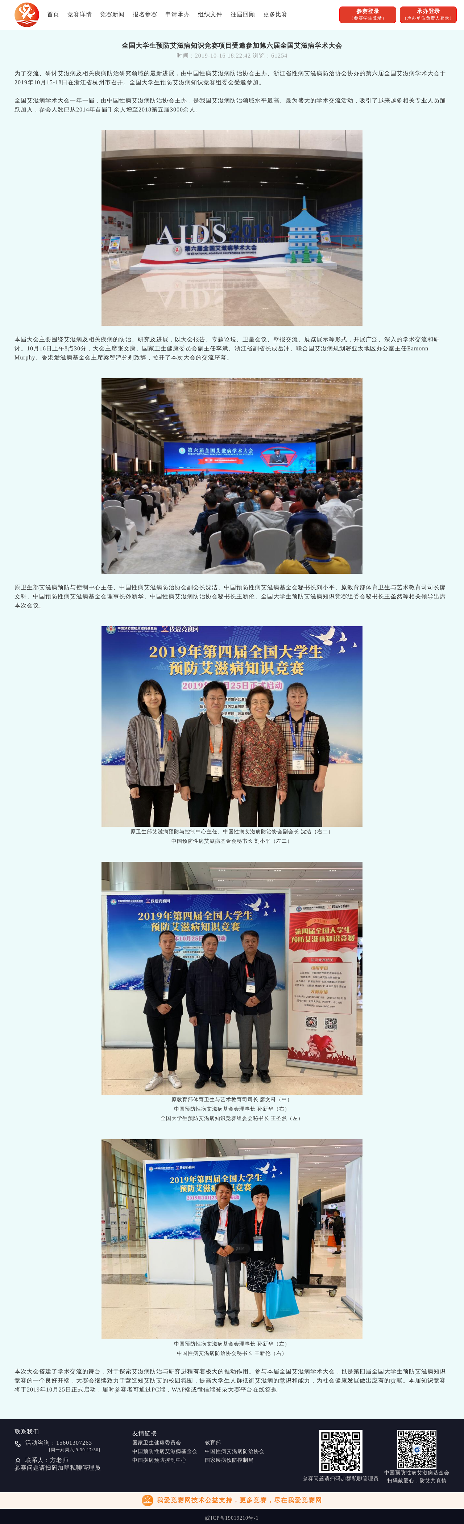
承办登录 (428, 15)
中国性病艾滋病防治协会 (235, 1451)
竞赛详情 (79, 14)
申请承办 (177, 14)
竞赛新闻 (112, 14)
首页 (53, 14)
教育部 (213, 1442)
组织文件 (210, 14)
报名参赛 (145, 14)
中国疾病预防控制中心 (159, 1460)
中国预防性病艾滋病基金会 (165, 1451)
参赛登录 (367, 15)
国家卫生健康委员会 (156, 1442)
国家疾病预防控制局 (229, 1460)
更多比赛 (275, 14)
